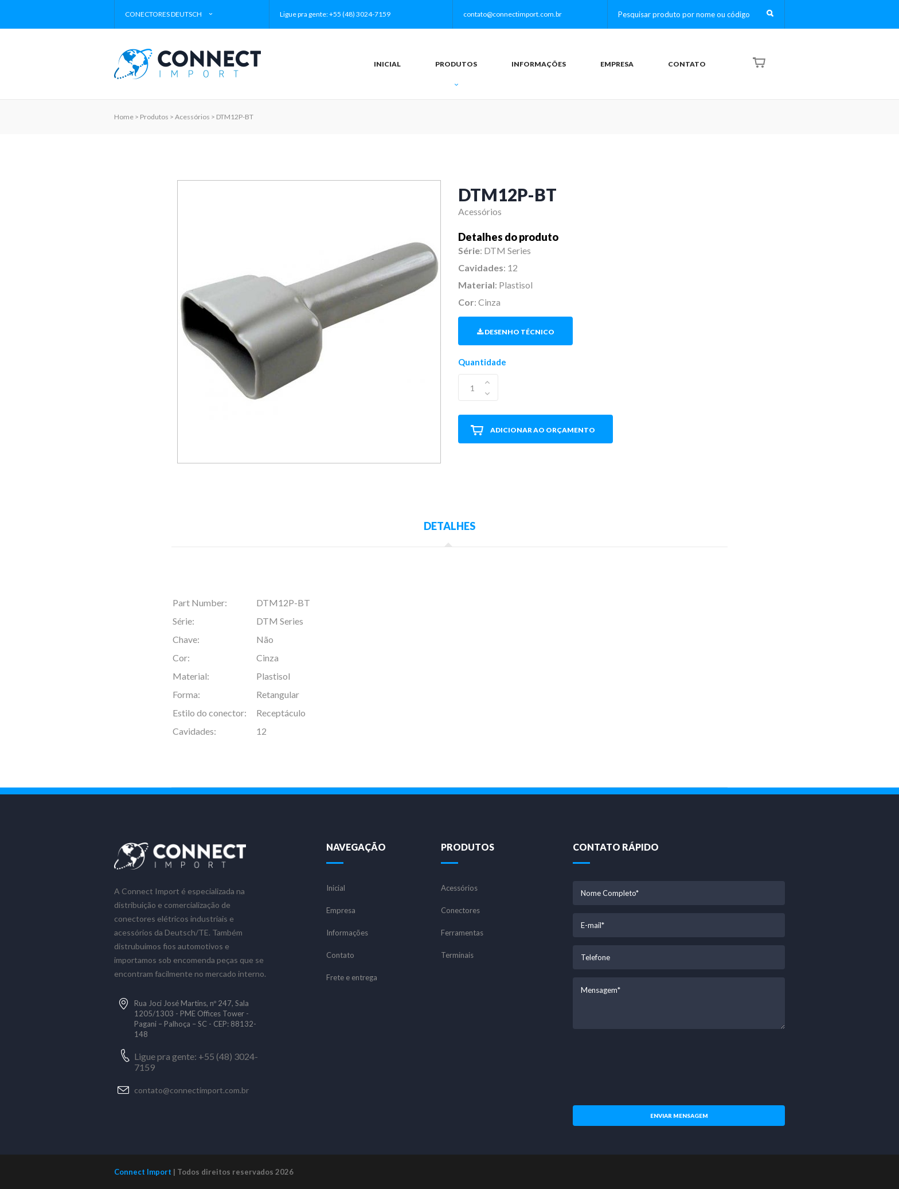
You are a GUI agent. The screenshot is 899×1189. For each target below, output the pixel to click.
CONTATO (687, 64)
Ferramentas (462, 933)
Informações (347, 933)
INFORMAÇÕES (538, 64)
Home (124, 116)
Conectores (460, 910)
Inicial (335, 888)
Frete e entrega (351, 977)
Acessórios (459, 888)
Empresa (340, 910)
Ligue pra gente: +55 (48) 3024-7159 (335, 14)
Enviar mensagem (679, 1115)
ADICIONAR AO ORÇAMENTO (533, 430)
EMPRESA (617, 64)
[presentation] (679, 1065)
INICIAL (387, 64)
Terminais (457, 955)
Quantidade (482, 362)
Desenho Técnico (515, 332)
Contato (340, 955)
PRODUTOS (456, 74)
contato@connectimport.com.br (512, 14)
